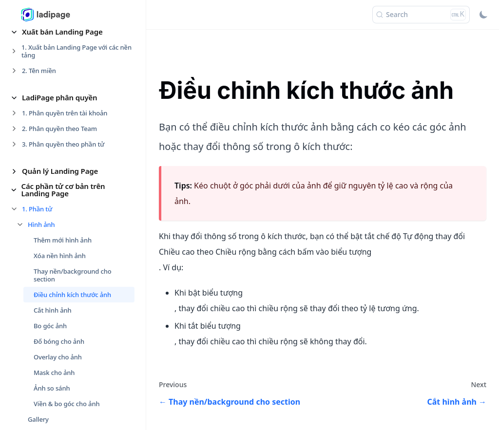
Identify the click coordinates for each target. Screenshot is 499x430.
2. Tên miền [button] (39, 70)
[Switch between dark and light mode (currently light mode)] (483, 15)
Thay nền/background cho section (73, 275)
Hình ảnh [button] (41, 224)
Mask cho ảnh (54, 372)
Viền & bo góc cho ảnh (66, 403)
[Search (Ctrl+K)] (421, 14)
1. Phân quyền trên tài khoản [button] (64, 113)
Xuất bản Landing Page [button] (62, 32)
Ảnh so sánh (52, 388)
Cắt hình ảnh (53, 310)
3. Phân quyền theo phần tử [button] (63, 144)
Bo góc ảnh (50, 325)
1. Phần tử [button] (37, 209)
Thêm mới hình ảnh (63, 240)
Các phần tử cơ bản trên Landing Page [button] (63, 189)
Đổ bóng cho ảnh (59, 341)
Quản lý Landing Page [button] (60, 171)
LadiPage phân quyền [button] (59, 97)
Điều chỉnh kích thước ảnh (72, 294)
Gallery (38, 419)
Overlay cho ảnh (58, 357)
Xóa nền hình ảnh (60, 255)
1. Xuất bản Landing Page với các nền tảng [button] (76, 51)
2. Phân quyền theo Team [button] (59, 128)
